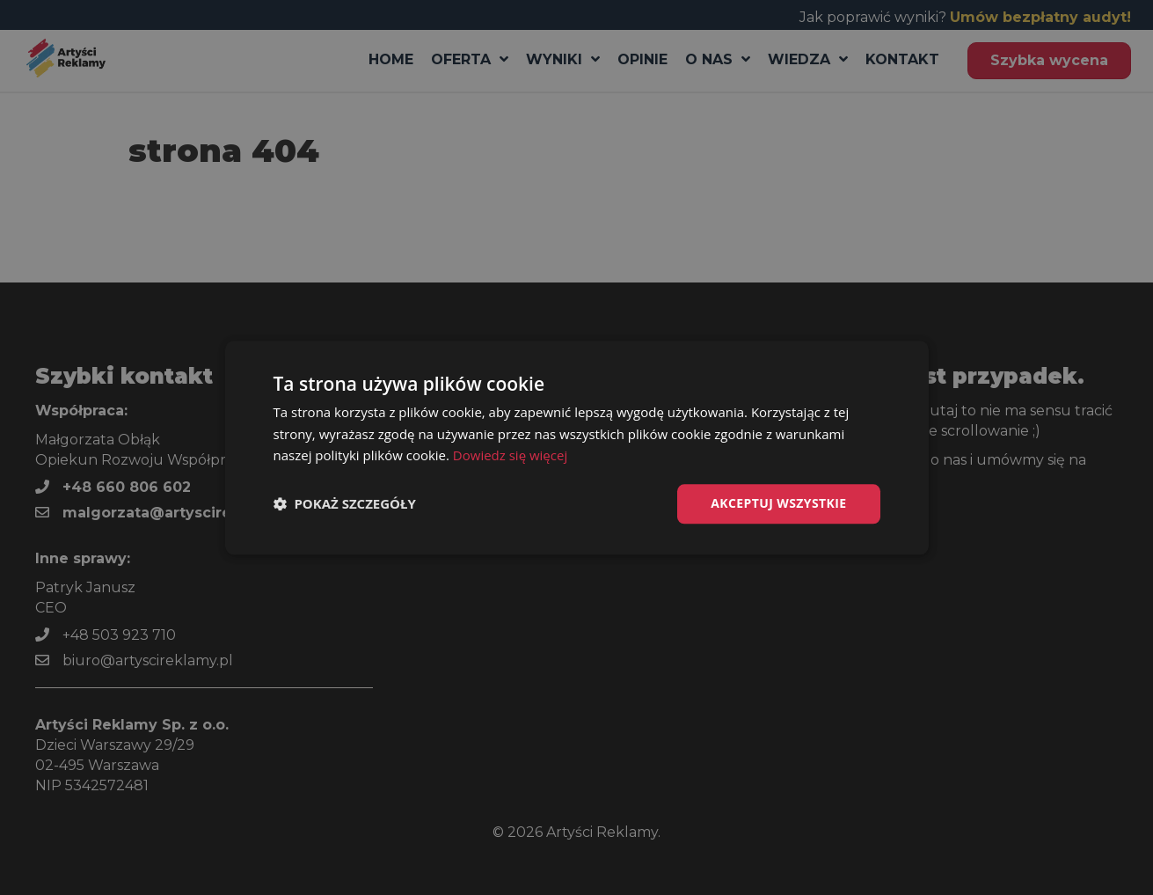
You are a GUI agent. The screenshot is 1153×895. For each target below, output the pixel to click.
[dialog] (577, 447)
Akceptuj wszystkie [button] (778, 503)
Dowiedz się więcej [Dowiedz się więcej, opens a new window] (510, 456)
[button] (345, 504)
